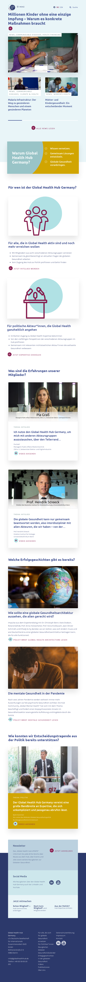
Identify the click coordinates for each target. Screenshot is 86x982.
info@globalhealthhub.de (18, 958)
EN (62, 7)
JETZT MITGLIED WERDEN (26, 268)
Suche (74, 7)
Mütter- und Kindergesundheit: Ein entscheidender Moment (58, 103)
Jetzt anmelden (64, 851)
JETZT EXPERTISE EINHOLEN (27, 355)
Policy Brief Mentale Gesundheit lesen (35, 720)
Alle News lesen (45, 128)
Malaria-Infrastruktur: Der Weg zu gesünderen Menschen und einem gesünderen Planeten (22, 104)
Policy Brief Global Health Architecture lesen (40, 640)
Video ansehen (27, 453)
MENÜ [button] (20, 7)
